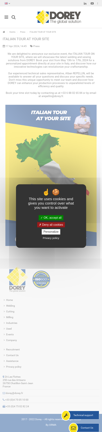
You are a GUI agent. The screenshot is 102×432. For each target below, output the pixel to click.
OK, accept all (51, 217)
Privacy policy (51, 238)
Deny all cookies (51, 224)
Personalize (51, 231)
